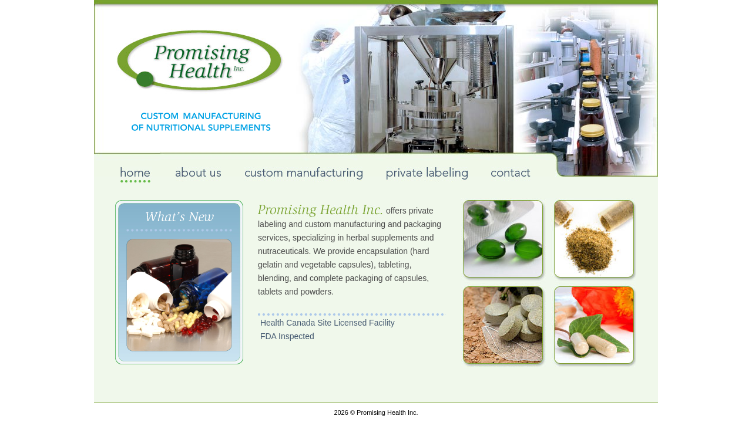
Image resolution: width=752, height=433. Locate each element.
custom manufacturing (303, 174)
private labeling (427, 174)
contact (511, 174)
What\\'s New (179, 282)
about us (198, 174)
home (136, 174)
